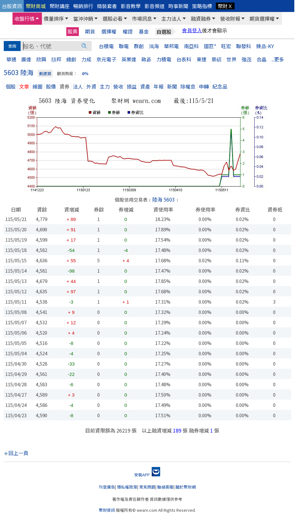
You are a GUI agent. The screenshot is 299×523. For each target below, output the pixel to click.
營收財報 (230, 18)
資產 (145, 86)
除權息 (187, 86)
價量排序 (54, 18)
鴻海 (154, 46)
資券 (64, 86)
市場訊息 (142, 18)
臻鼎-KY (265, 46)
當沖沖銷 (83, 18)
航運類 (45, 73)
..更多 (277, 59)
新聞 (172, 86)
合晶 (261, 59)
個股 (11, 86)
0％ (85, 73)
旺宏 (226, 46)
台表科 (183, 59)
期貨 (90, 31)
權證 (128, 31)
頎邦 (56, 59)
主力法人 (171, 18)
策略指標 (202, 6)
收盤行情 (24, 18)
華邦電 (171, 46)
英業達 (128, 59)
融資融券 (201, 18)
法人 (78, 86)
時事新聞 (178, 6)
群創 (139, 46)
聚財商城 (36, 6)
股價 (51, 86)
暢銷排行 (83, 6)
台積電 (106, 46)
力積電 (163, 59)
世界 (231, 59)
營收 (118, 86)
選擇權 (108, 31)
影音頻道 (154, 6)
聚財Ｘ (225, 6)
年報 (159, 86)
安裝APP (147, 475)
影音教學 (131, 6)
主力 (105, 86)
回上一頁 (18, 453)
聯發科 (243, 46)
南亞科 (191, 46)
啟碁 (146, 59)
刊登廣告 (107, 487)
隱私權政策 (127, 487)
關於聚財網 (185, 487)
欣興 (41, 59)
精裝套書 (107, 6)
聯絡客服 (165, 487)
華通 (11, 59)
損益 (132, 86)
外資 (91, 86)
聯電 (124, 46)
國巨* (210, 46)
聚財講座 (59, 6)
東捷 (201, 59)
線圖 (38, 86)
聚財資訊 (107, 510)
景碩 (216, 59)
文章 (24, 86)
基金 (144, 31)
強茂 (246, 59)
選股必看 (113, 18)
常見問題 (147, 487)
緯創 (71, 59)
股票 (73, 31)
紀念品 (219, 86)
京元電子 (106, 59)
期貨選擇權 (262, 18)
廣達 (26, 59)
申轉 (204, 86)
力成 (86, 59)
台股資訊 (12, 6)
